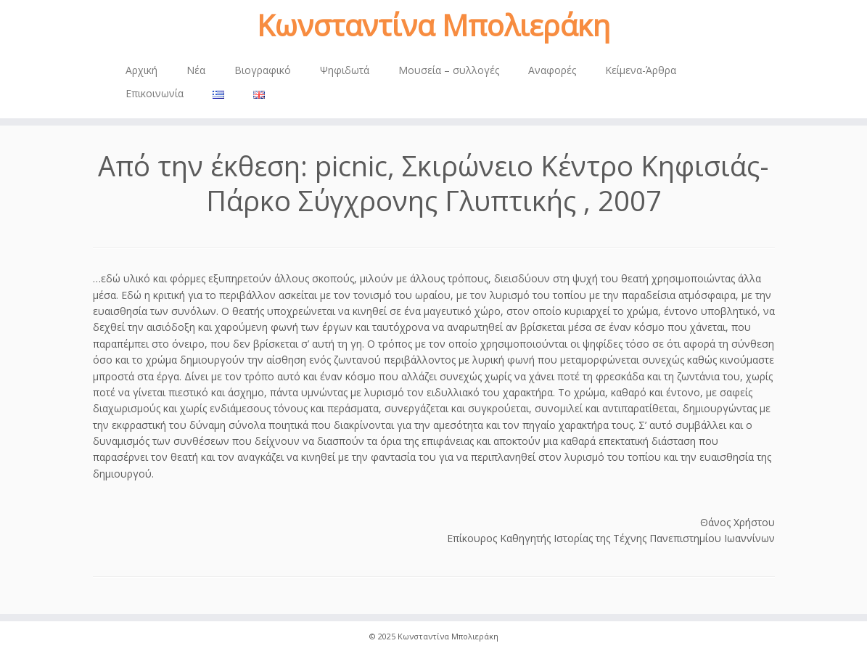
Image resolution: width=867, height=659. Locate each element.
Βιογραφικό (262, 70)
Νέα (195, 70)
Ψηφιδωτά (344, 70)
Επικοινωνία (155, 93)
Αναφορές (552, 70)
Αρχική (141, 70)
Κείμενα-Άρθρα (640, 70)
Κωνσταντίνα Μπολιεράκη (433, 25)
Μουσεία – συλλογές (448, 70)
